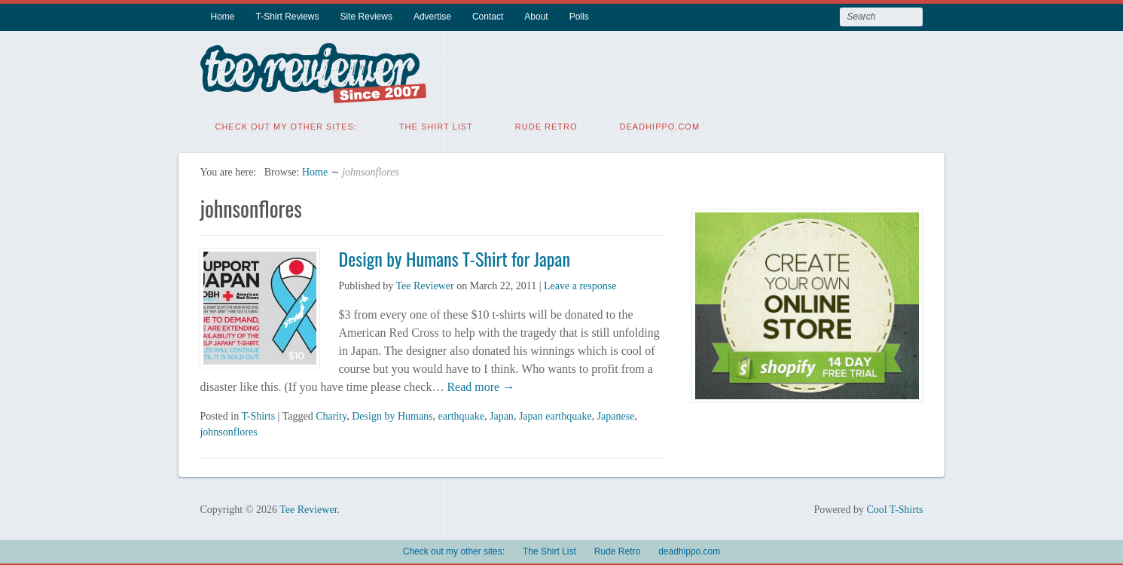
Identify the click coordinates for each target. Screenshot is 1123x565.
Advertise (432, 16)
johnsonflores (228, 429)
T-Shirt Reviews (287, 16)
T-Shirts (258, 414)
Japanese (616, 414)
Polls (579, 16)
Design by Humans (392, 414)
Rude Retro (546, 124)
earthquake (461, 414)
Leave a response (580, 283)
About (536, 16)
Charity (331, 414)
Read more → (479, 384)
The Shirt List (436, 124)
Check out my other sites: (285, 124)
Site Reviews (366, 16)
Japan (502, 414)
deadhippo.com (660, 124)
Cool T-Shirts (894, 507)
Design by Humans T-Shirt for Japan (453, 256)
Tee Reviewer (424, 283)
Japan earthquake (555, 414)
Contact (487, 16)
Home (222, 16)
